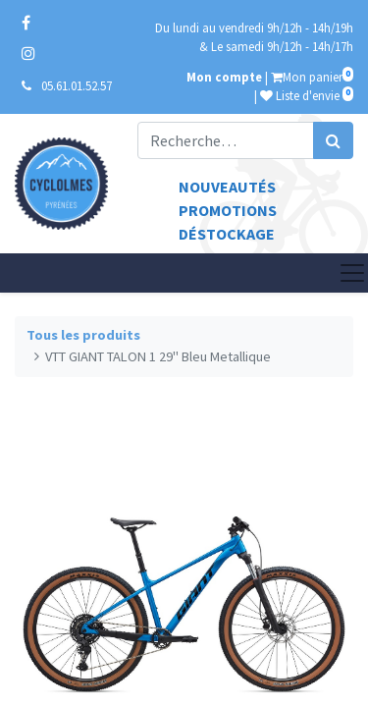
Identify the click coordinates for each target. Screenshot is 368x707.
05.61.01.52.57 (76, 85)
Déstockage (227, 234)
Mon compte (224, 76)
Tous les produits (83, 335)
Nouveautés (227, 186)
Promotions (228, 210)
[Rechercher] (333, 140)
